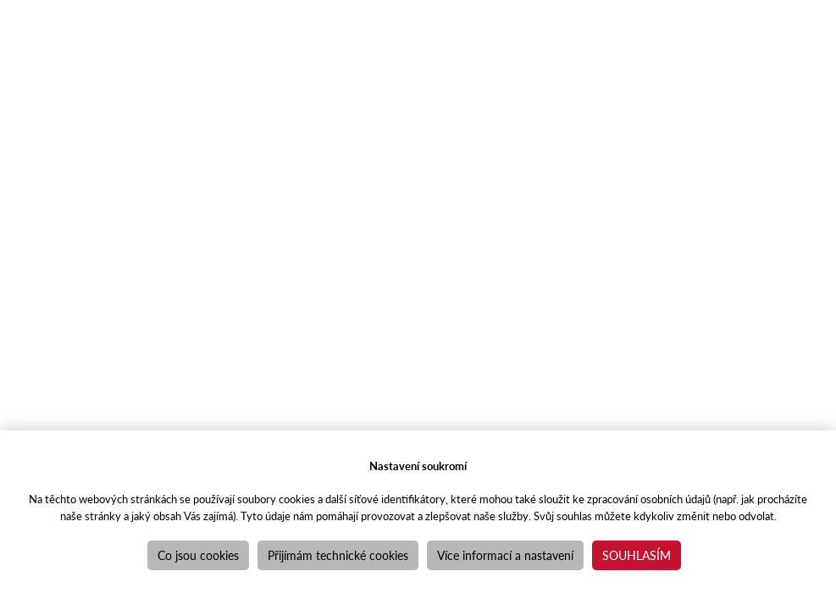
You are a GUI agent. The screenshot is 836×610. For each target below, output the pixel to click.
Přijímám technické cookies (338, 554)
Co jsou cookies (198, 554)
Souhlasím (636, 554)
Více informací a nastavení (505, 554)
